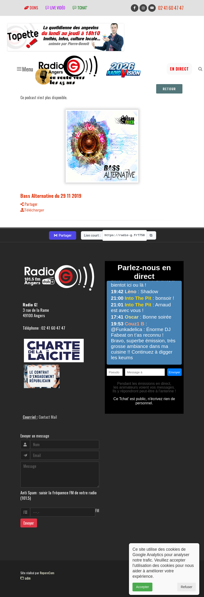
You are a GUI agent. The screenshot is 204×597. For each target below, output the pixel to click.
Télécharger (32, 210)
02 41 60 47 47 (171, 7)
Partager (29, 204)
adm (25, 578)
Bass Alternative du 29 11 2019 (50, 195)
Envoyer (28, 523)
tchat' (80, 8)
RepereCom (47, 572)
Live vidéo (55, 8)
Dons (31, 8)
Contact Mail (48, 417)
